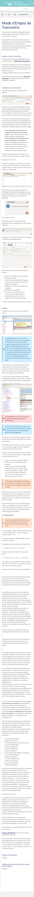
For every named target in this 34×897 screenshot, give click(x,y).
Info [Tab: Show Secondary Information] (8, 9)
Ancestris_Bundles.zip (8, 833)
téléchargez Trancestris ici (22, 61)
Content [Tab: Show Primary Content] (25, 9)
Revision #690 (23, 14)
